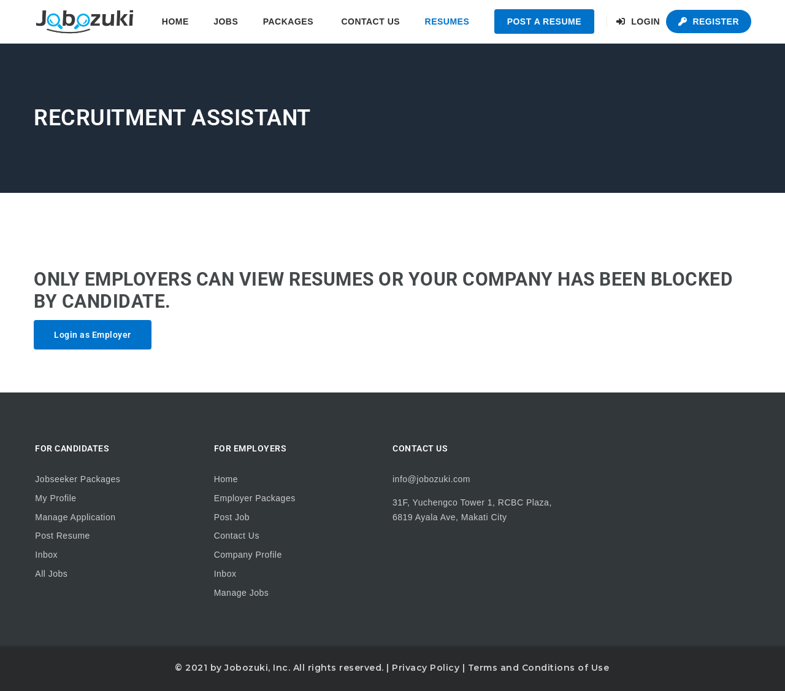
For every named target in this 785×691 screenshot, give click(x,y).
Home (175, 21)
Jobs (225, 21)
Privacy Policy (425, 667)
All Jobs (51, 574)
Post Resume (62, 536)
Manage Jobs (241, 593)
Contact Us (370, 21)
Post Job (232, 517)
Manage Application (75, 517)
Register (708, 21)
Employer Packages (255, 498)
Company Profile (248, 555)
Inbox (46, 555)
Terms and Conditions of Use (539, 667)
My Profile (55, 498)
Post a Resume (544, 21)
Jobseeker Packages (77, 479)
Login (638, 21)
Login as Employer (92, 335)
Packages (288, 21)
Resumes (447, 21)
